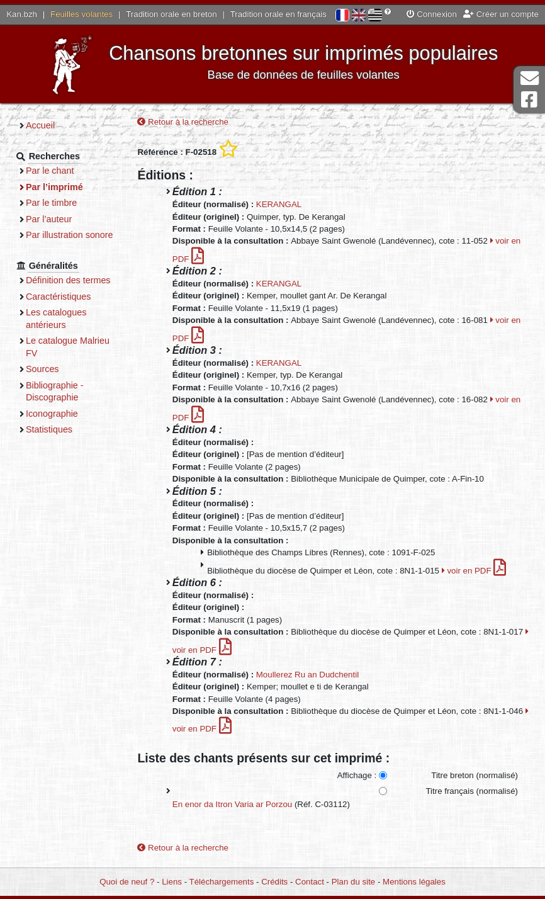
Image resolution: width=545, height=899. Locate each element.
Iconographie (52, 414)
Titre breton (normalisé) (474, 775)
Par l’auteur (49, 219)
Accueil (40, 125)
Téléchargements (221, 881)
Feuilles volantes (81, 14)
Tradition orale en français (278, 14)
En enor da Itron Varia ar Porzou (232, 804)
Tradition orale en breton (171, 14)
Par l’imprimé (54, 187)
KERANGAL (278, 204)
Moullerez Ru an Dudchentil (307, 674)
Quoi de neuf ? (126, 881)
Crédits (274, 881)
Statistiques (49, 429)
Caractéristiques (58, 296)
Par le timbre (51, 203)
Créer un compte (501, 14)
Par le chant (50, 171)
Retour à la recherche (182, 122)
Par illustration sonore (69, 235)
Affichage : (357, 775)
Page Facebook (529, 100)
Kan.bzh (21, 14)
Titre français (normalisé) (471, 791)
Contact (309, 881)
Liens (172, 881)
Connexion (432, 14)
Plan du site (353, 881)
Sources (42, 369)
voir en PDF (474, 570)
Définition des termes (68, 280)
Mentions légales (414, 881)
